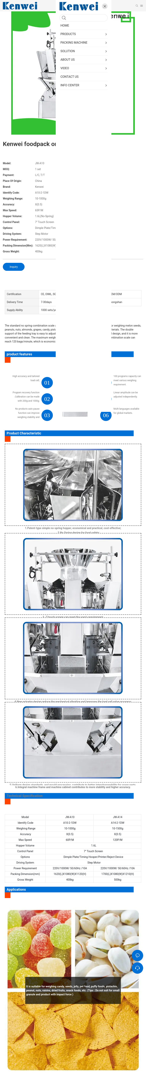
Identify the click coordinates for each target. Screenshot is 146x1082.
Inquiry (14, 266)
